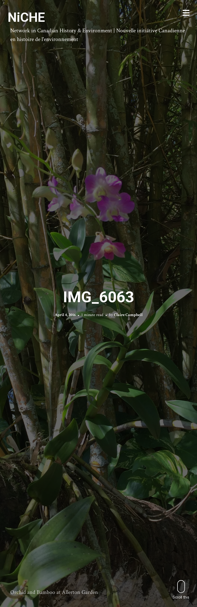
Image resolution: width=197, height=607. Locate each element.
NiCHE (26, 17)
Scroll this (181, 589)
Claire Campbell (128, 315)
